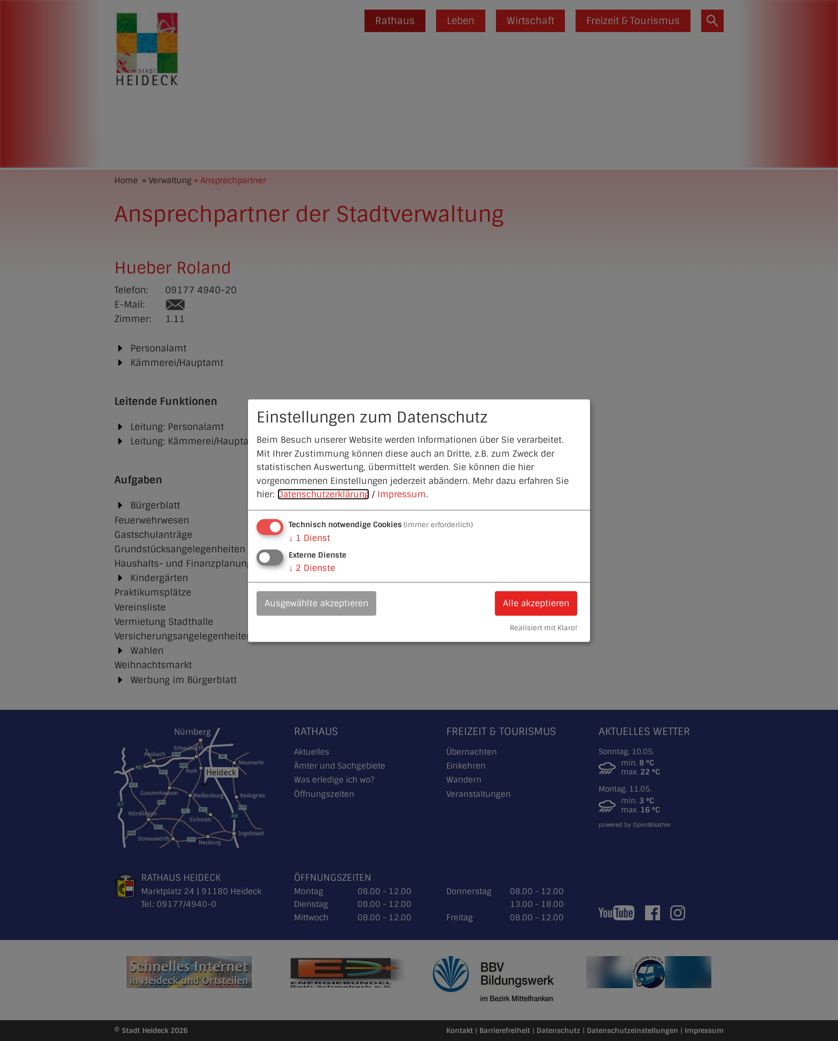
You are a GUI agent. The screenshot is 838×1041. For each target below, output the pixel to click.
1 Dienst (309, 538)
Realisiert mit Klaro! (543, 627)
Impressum (401, 494)
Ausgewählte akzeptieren (316, 603)
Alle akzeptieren (536, 603)
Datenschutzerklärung (323, 494)
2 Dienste (312, 568)
